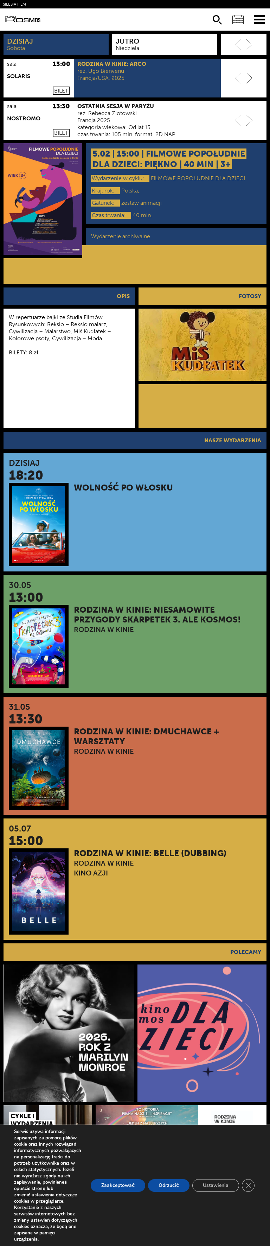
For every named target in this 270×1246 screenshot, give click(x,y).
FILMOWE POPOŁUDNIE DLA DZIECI (198, 178)
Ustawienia (216, 1185)
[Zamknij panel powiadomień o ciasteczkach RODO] (248, 1185)
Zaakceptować (118, 1185)
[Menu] (259, 19)
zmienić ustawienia (34, 1195)
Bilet (61, 90)
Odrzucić (169, 1185)
